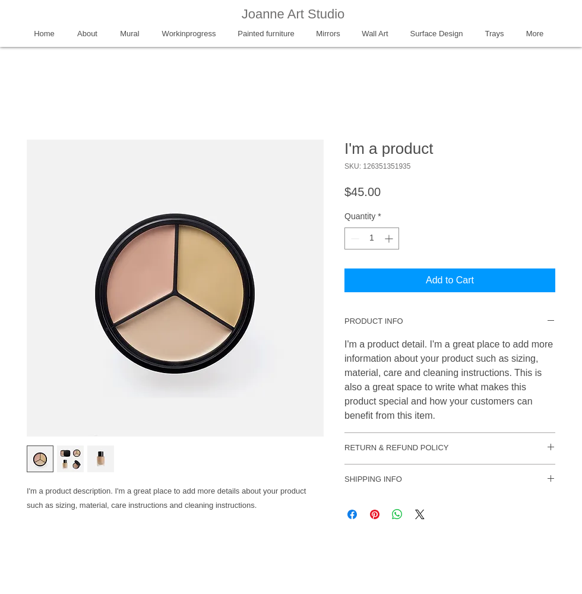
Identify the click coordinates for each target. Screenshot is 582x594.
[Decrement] (353, 238)
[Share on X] (420, 514)
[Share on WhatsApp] (397, 514)
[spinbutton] (371, 238)
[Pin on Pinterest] (375, 514)
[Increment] (389, 238)
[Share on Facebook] (352, 514)
